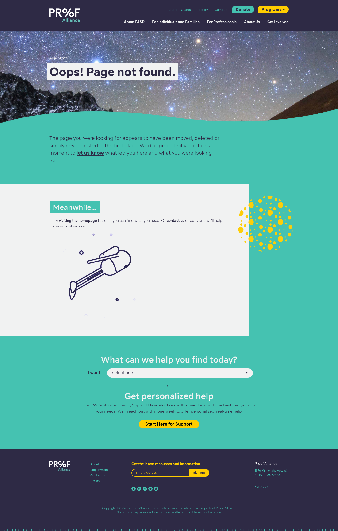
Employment (99, 470)
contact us (175, 221)
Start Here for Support (169, 424)
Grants (186, 10)
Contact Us (98, 475)
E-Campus (219, 10)
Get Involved (278, 22)
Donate (243, 9)
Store (173, 10)
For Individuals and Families (176, 22)
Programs (271, 9)
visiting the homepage (78, 221)
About (94, 464)
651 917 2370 (263, 487)
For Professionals (222, 22)
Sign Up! (199, 472)
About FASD (134, 22)
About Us (252, 22)
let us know (90, 153)
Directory (201, 10)
